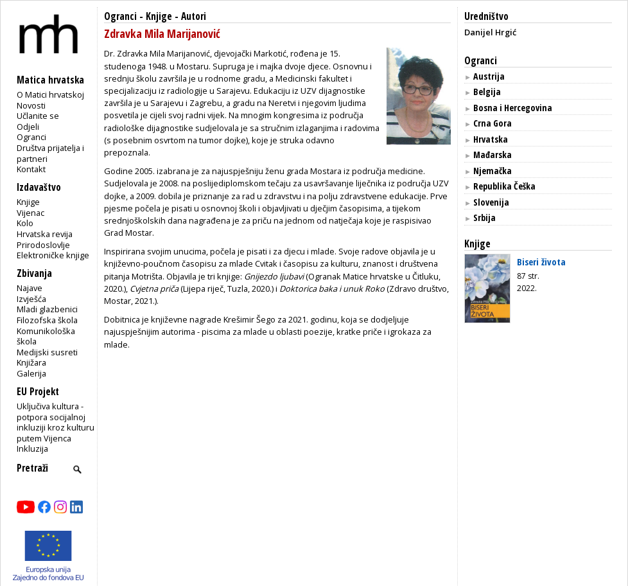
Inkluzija (32, 448)
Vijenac (30, 212)
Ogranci (31, 137)
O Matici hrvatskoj (50, 94)
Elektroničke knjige (53, 255)
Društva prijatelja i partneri (50, 153)
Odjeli (28, 126)
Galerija (31, 373)
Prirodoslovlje (43, 245)
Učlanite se (38, 115)
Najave (29, 288)
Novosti (31, 105)
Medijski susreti (47, 352)
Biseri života (541, 261)
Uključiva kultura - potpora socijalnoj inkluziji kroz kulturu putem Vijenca (55, 422)
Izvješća (31, 299)
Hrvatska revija (45, 234)
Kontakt (31, 169)
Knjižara (31, 362)
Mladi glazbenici (47, 309)
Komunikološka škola (46, 336)
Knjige (28, 202)
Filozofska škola (47, 320)
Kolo (25, 223)
